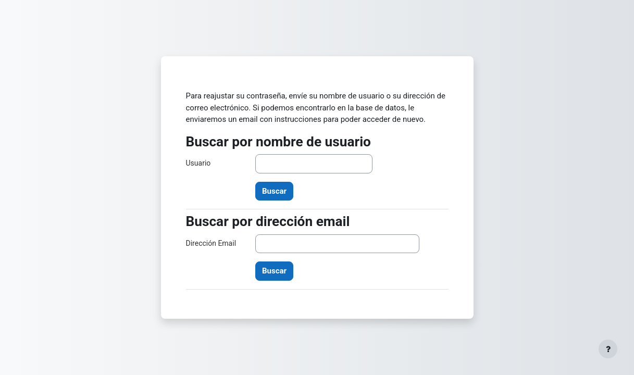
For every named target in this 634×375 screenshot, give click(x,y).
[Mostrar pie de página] (608, 349)
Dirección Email (211, 243)
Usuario (198, 163)
